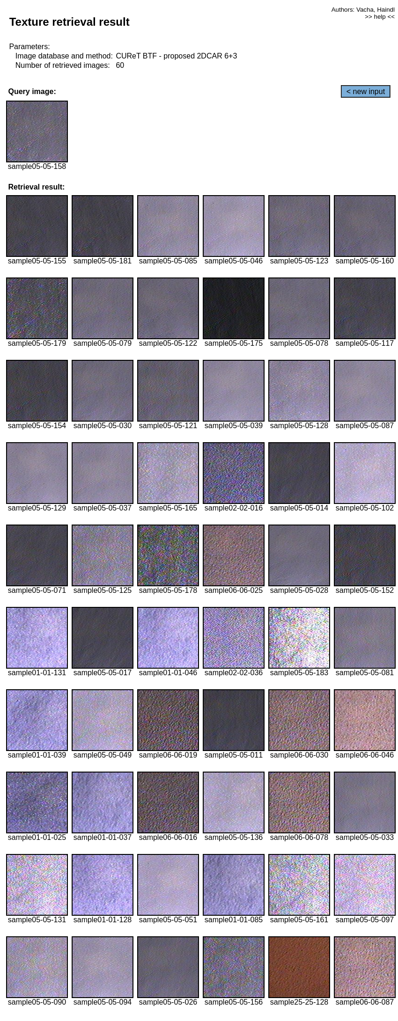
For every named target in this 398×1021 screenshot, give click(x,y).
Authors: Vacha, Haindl (363, 9)
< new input (365, 91)
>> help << (380, 16)
